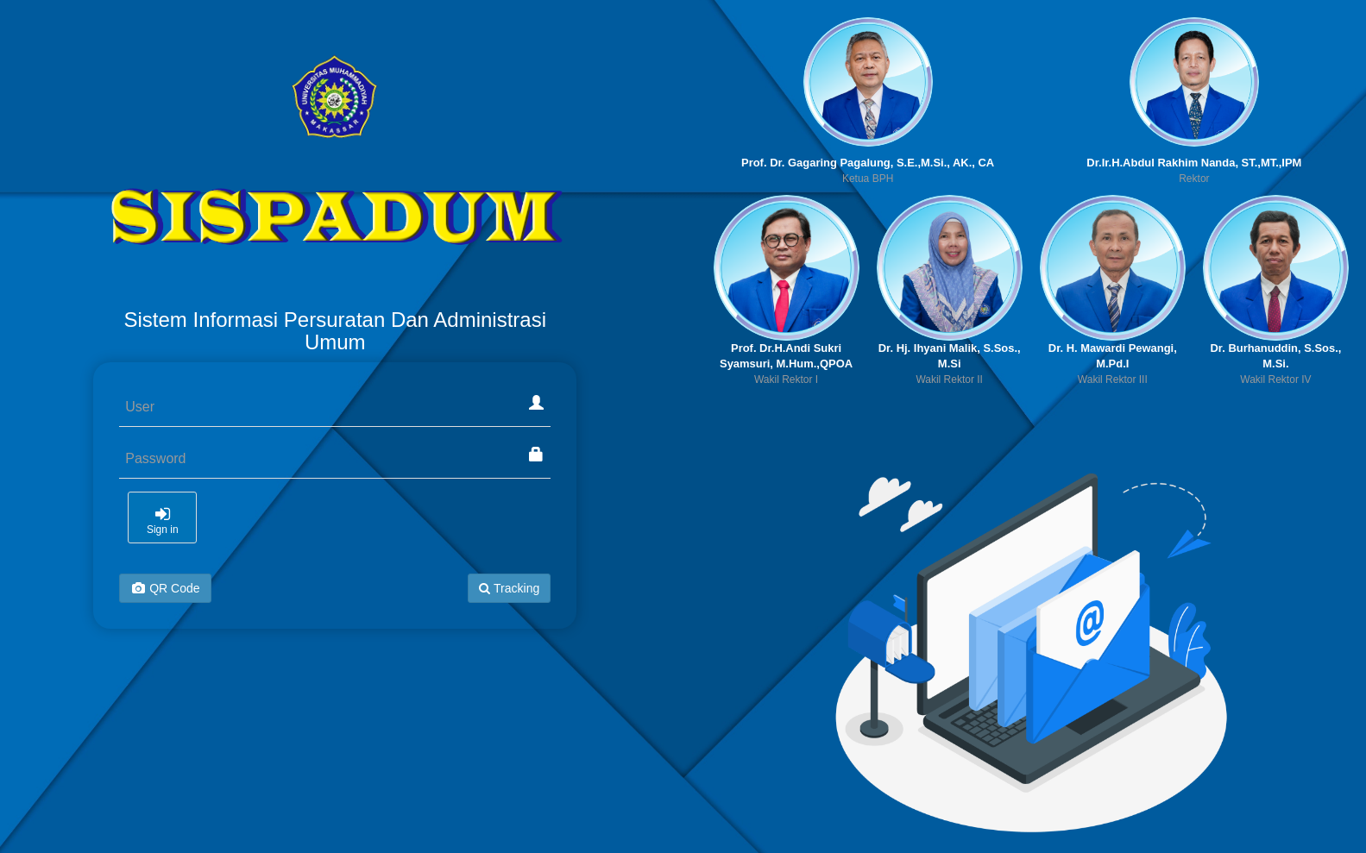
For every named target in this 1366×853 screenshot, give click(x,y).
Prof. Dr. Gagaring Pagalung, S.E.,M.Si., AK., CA (867, 162)
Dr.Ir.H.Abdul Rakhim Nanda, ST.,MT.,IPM (1193, 162)
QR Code (164, 588)
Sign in (162, 520)
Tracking (509, 588)
